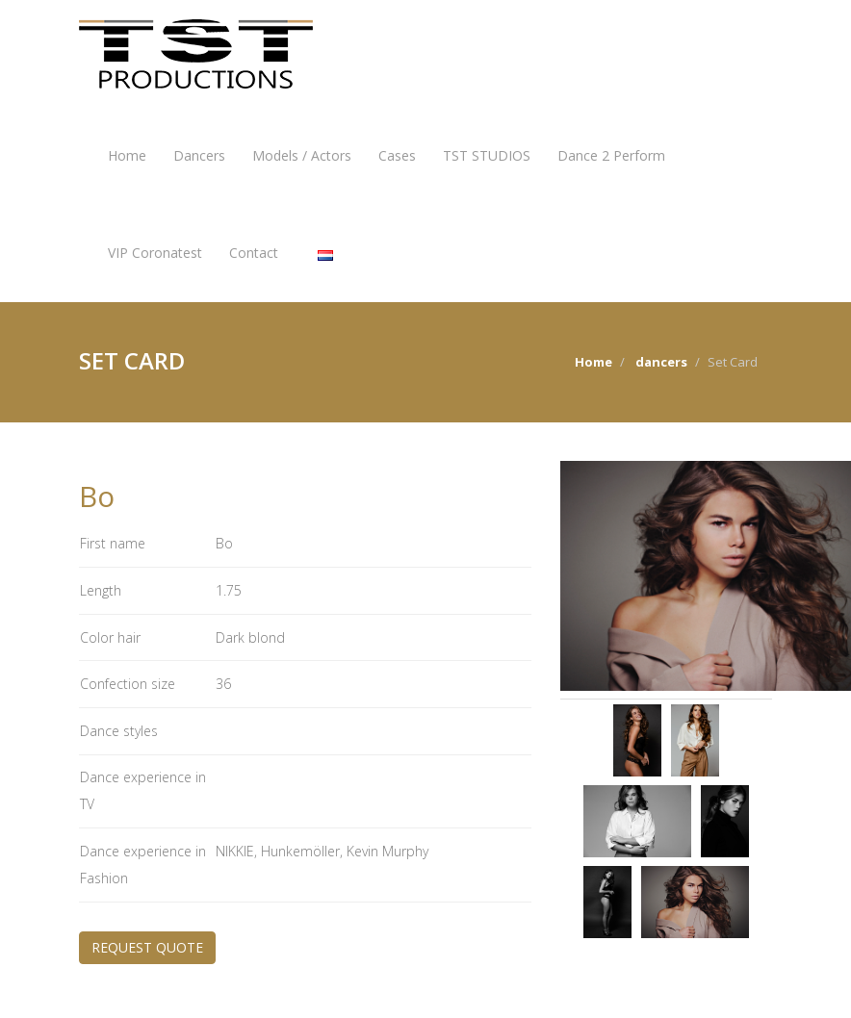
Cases (397, 155)
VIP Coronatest (155, 252)
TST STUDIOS (486, 155)
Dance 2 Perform (611, 155)
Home (127, 155)
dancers (661, 361)
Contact (253, 252)
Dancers (199, 155)
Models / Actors (301, 155)
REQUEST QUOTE (147, 947)
